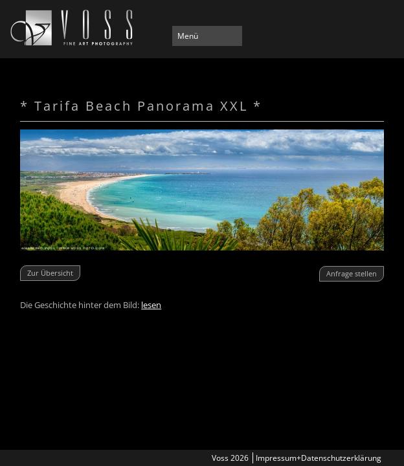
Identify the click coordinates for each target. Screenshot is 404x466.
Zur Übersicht (50, 273)
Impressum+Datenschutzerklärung (318, 457)
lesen (151, 305)
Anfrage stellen (351, 273)
